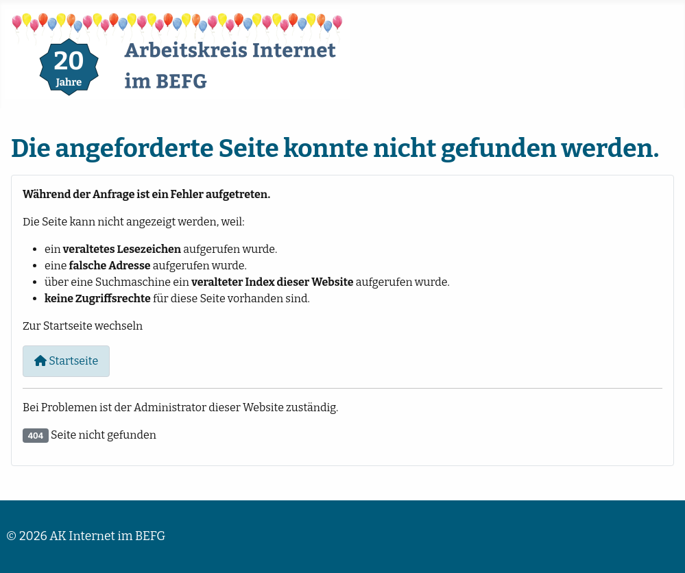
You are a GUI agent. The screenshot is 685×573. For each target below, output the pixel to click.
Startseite (66, 360)
